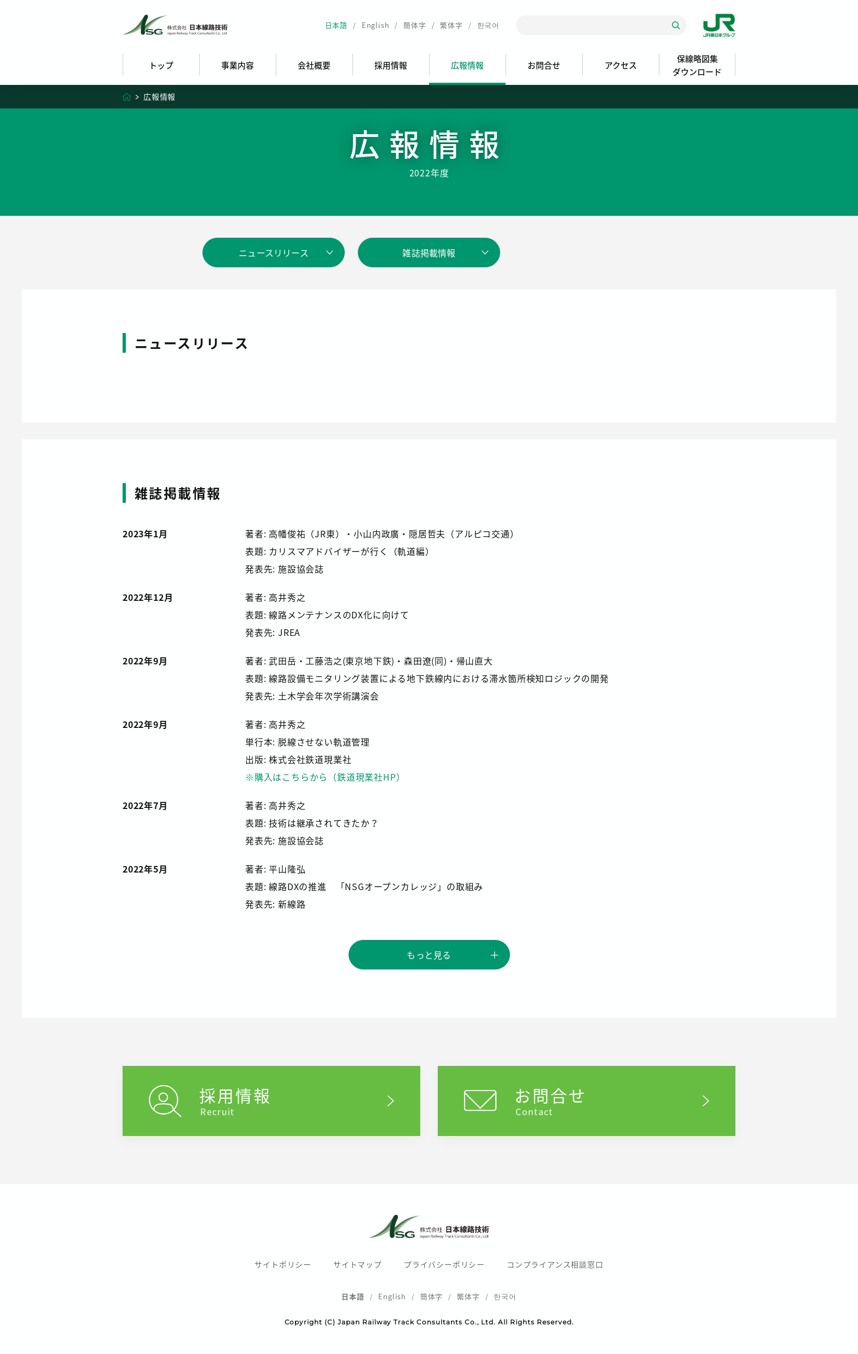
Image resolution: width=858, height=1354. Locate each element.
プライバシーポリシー (444, 1264)
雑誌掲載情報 (428, 252)
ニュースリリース (274, 252)
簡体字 (414, 25)
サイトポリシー (282, 1264)
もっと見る (429, 954)
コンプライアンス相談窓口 (555, 1264)
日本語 (336, 25)
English (376, 25)
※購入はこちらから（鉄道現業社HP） (325, 776)
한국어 (488, 25)
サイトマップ (357, 1264)
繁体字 (451, 25)
